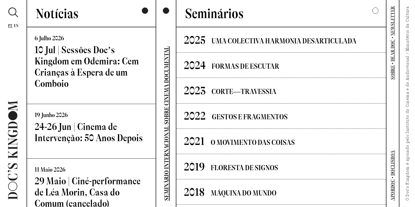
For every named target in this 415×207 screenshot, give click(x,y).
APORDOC (392, 190)
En (16, 26)
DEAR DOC (392, 50)
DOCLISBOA (392, 163)
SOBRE (392, 72)
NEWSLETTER (392, 21)
